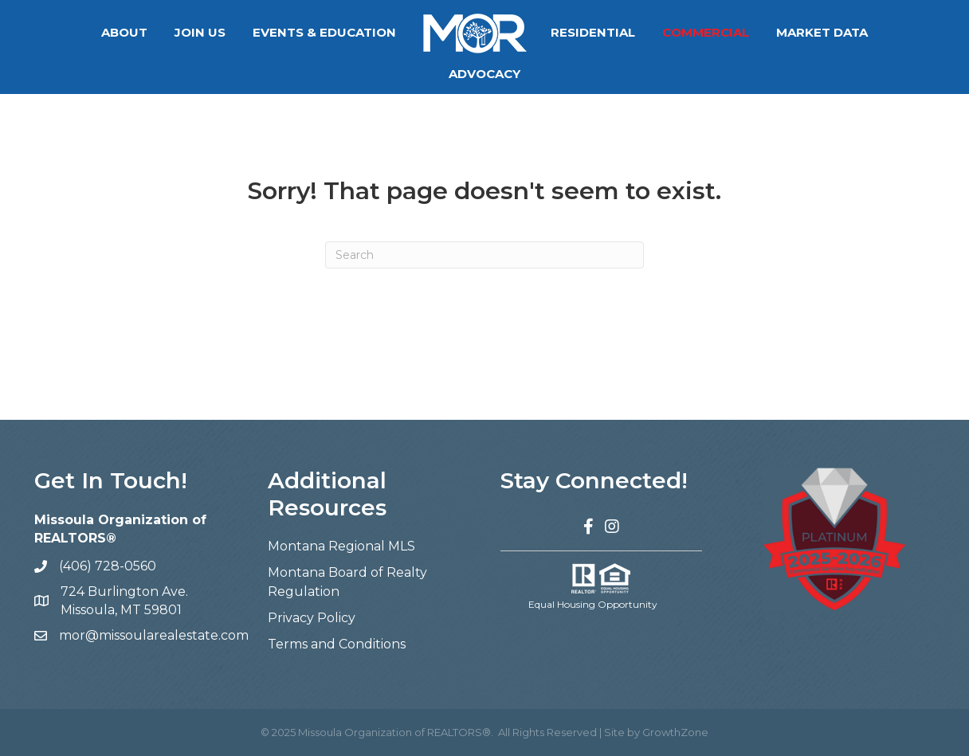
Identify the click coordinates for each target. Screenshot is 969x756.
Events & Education (275, 32)
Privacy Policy (311, 617)
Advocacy (881, 32)
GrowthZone (675, 732)
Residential (543, 32)
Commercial (656, 32)
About (75, 32)
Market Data (772, 32)
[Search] (484, 254)
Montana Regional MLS (341, 546)
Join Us (150, 32)
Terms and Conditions (337, 644)
